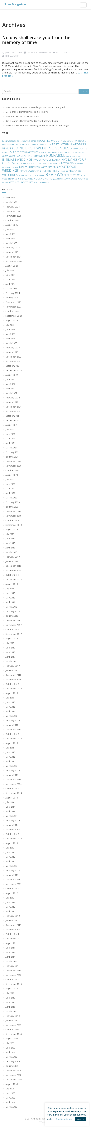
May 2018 (10, 597)
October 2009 (12, 1029)
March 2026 (11, 202)
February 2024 (12, 293)
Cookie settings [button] (64, 1119)
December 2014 (13, 779)
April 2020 (10, 493)
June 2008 (10, 1093)
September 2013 (13, 838)
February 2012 (12, 915)
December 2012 (13, 879)
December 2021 (13, 406)
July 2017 (9, 643)
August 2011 (11, 943)
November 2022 (13, 361)
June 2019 (10, 538)
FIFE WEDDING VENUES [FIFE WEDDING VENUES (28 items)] (26, 152)
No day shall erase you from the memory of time (36, 39)
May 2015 (10, 756)
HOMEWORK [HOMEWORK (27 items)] (39, 156)
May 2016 (10, 706)
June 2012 (10, 902)
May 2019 (10, 543)
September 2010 (13, 984)
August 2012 (11, 893)
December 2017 (13, 620)
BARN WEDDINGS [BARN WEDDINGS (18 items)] (9, 141)
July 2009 (9, 1043)
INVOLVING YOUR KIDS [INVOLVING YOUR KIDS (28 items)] (25, 163)
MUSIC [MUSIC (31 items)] (56, 167)
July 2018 (9, 588)
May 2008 (10, 1097)
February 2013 (12, 870)
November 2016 (13, 679)
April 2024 (10, 284)
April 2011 (10, 956)
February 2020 (12, 502)
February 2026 (12, 206)
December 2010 (13, 970)
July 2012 (9, 897)
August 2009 (11, 1038)
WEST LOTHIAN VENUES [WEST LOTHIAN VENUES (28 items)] (21, 182)
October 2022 (12, 365)
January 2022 (11, 402)
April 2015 (10, 761)
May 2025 (10, 234)
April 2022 (10, 388)
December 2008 (13, 1070)
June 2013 (10, 852)
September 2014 (13, 793)
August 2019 (11, 529)
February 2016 (12, 720)
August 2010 (11, 988)
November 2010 (13, 975)
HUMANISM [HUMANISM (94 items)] (55, 155)
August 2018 (11, 584)
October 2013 (12, 834)
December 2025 (13, 211)
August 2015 (11, 743)
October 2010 (12, 979)
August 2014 (11, 797)
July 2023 (9, 325)
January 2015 (11, 775)
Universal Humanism (39, 52)
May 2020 (10, 488)
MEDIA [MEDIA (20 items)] (16, 167)
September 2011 (13, 938)
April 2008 (10, 1102)
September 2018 (13, 579)
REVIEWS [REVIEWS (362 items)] (54, 174)
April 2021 (10, 443)
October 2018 (12, 575)
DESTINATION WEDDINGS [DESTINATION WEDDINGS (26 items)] (26, 144)
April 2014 (10, 811)
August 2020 (11, 475)
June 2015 (10, 752)
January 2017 (11, 670)
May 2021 (10, 438)
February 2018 (12, 611)
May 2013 (10, 856)
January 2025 (11, 252)
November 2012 (13, 884)
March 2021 (11, 447)
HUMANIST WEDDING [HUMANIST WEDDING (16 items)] (72, 156)
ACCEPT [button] (80, 1119)
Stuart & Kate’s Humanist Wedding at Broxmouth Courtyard (35, 107)
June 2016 (10, 702)
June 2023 (10, 329)
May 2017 (10, 652)
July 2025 (9, 229)
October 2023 (12, 311)
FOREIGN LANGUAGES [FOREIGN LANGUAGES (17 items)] (48, 152)
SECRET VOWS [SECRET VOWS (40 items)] (72, 175)
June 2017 (10, 647)
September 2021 (13, 420)
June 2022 (10, 379)
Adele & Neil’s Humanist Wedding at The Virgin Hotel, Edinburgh (37, 125)
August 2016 (11, 693)
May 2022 (10, 384)
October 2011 (12, 934)
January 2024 (11, 297)
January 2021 (11, 456)
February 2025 (12, 247)
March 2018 (11, 606)
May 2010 (10, 1002)
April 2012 (10, 911)
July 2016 (9, 697)
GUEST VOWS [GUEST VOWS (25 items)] (8, 156)
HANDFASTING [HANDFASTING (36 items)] (23, 155)
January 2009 (11, 1066)
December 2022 (13, 356)
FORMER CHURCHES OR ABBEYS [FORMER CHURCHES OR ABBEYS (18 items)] (71, 152)
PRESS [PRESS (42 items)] (55, 170)
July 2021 (9, 429)
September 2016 (13, 688)
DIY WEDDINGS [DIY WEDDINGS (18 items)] (45, 145)
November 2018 (13, 570)
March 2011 (11, 961)
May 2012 (10, 906)
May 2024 (10, 279)
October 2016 (12, 684)
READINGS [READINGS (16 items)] (63, 171)
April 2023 (10, 338)
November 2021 (13, 411)
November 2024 (13, 261)
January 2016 (11, 725)
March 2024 (11, 288)
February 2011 (12, 965)
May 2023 (10, 334)
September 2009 (13, 1034)
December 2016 (13, 675)
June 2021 (10, 434)
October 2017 (12, 629)
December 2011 (13, 925)
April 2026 (10, 197)
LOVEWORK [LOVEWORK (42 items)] (67, 163)
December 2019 (13, 511)
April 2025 (10, 238)
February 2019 (12, 556)
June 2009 (10, 1047)
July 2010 (9, 993)
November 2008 (13, 1075)
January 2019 (11, 561)
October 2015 (12, 734)
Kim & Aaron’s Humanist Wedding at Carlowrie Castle (31, 121)
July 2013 (9, 847)
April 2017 (10, 656)
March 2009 (11, 1056)
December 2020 (13, 461)
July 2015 (9, 747)
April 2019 (10, 547)
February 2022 (12, 397)
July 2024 (9, 270)
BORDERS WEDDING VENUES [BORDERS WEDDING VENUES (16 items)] (28, 141)
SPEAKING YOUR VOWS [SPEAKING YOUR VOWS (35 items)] (35, 178)
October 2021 (12, 415)
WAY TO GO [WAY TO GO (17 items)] (83, 179)
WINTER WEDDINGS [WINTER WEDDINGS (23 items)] (43, 182)
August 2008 (11, 1084)
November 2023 (13, 306)
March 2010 (11, 1011)
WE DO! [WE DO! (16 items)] (5, 182)
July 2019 (9, 534)
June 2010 (10, 997)
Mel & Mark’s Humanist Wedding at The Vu (26, 111)
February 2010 (12, 1015)
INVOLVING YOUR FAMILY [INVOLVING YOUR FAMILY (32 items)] (46, 159)
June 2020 (10, 484)
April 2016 (10, 711)
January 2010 (11, 1020)
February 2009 (12, 1061)
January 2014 (11, 825)
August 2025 (11, 224)
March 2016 (11, 715)
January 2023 (11, 352)
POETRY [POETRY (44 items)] (46, 170)
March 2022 (11, 393)
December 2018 (13, 565)
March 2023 (11, 343)
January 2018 (11, 615)
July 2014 (9, 802)
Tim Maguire (15, 4)
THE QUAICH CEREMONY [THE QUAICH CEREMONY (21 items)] (59, 179)
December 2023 (13, 302)
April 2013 (10, 861)
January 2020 (11, 506)
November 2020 (13, 465)
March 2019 (11, 552)
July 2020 (9, 479)
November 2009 (13, 1025)
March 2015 (11, 765)
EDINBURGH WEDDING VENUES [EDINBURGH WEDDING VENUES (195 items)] (41, 147)
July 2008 (9, 1088)
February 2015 (12, 770)
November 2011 (13, 929)
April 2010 (10, 1006)
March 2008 (11, 1106)
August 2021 (11, 425)
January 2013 (11, 875)
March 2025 (11, 243)
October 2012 (12, 888)
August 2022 (11, 375)
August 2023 (11, 320)
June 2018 (10, 593)
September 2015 (13, 738)
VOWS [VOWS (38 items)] (74, 178)
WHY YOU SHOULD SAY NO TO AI (22, 116)
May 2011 (10, 952)
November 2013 (13, 829)
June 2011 (10, 947)
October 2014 (12, 788)
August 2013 (11, 843)
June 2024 (10, 274)
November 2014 (13, 784)
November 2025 (13, 215)
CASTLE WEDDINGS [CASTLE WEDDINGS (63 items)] (53, 141)
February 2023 (12, 347)
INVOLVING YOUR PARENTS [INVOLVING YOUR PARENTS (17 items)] (49, 163)
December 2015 (13, 729)
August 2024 (11, 265)
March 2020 (11, 497)
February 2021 (12, 452)
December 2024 (13, 256)
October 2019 (12, 520)
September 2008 (13, 1079)
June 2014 (10, 806)
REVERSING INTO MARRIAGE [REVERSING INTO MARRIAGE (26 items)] (32, 175)
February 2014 (12, 820)
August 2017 (11, 638)
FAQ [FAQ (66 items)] (11, 152)
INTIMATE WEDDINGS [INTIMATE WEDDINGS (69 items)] (17, 159)
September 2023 (13, 315)
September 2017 (13, 634)
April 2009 (10, 1052)
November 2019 (13, 515)
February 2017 (12, 665)
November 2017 (13, 625)
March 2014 (11, 815)
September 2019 (13, 525)
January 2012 (11, 920)
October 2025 (12, 220)
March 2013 (11, 865)
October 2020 (12, 470)
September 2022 (13, 370)
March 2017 (11, 661)
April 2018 (10, 602)
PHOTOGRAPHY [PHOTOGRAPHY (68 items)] (30, 171)
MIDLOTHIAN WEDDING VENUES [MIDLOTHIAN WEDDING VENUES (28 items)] (35, 167)
